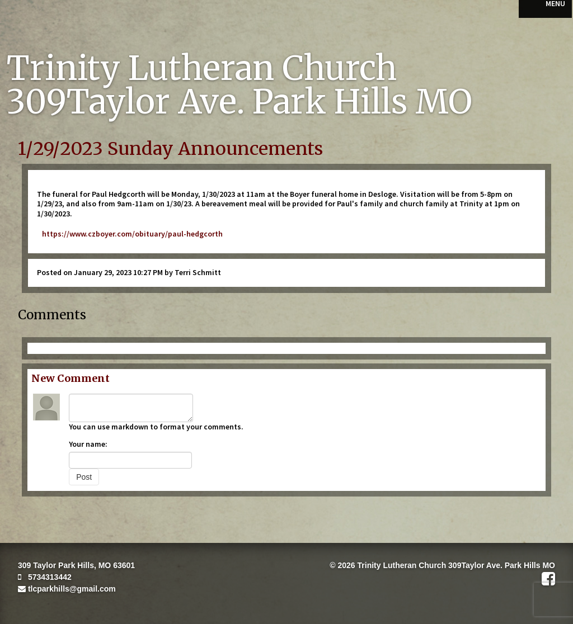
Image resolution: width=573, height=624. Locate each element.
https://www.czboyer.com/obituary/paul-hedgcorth (130, 234)
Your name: (88, 444)
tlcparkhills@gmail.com (67, 588)
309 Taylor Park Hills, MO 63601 (76, 565)
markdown (129, 427)
